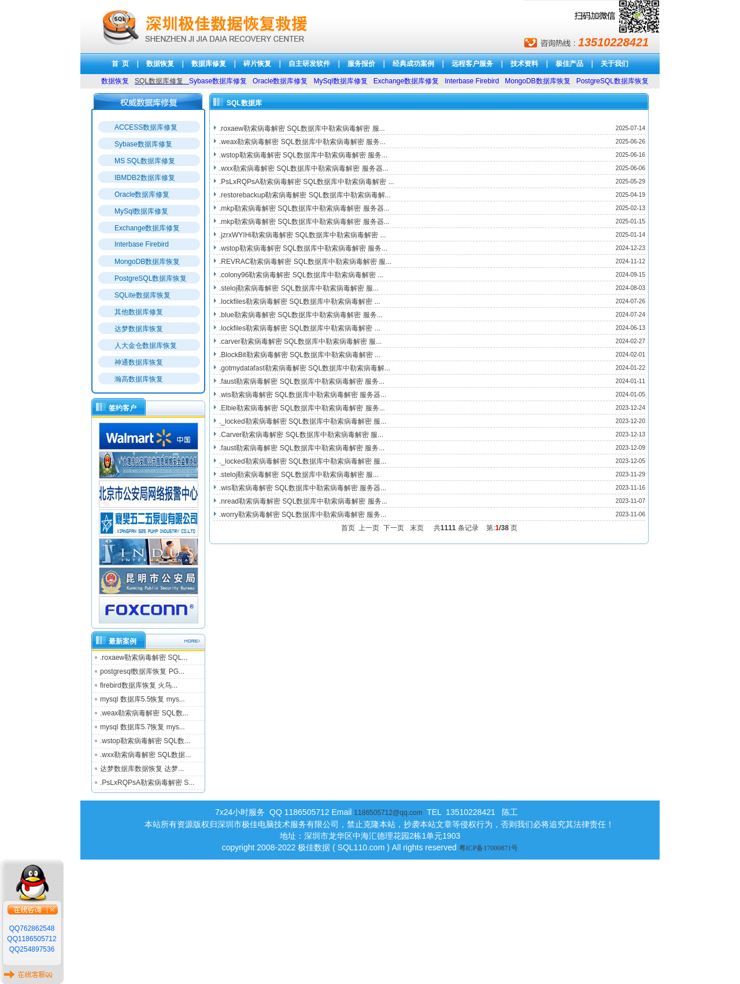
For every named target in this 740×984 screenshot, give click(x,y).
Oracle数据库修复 (141, 194)
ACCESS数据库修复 (145, 127)
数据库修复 (208, 64)
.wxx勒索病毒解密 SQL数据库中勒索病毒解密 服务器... (303, 168)
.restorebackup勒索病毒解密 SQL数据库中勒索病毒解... (305, 195)
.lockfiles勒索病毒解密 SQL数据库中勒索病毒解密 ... (299, 302)
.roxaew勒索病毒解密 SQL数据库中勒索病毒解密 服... (302, 128)
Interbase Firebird (141, 244)
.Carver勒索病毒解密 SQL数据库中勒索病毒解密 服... (301, 435)
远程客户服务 (472, 64)
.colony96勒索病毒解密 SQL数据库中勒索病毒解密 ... (301, 275)
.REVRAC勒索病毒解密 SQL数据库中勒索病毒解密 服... (305, 262)
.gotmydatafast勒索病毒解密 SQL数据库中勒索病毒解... (304, 368)
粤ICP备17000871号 (489, 848)
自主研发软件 (309, 64)
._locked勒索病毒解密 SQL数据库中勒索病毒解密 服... (302, 421)
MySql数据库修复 (141, 211)
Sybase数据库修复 (143, 144)
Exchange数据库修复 (147, 228)
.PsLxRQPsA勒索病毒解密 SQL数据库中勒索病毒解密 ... (306, 182)
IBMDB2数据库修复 (144, 178)
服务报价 (361, 64)
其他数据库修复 (138, 312)
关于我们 (614, 64)
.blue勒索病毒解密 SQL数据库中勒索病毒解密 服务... (301, 315)
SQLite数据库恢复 (142, 295)
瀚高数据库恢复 (138, 379)
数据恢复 (160, 64)
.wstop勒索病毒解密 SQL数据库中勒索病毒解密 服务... (303, 155)
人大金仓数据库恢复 (145, 346)
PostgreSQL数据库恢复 (150, 278)
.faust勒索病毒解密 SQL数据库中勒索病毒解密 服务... (301, 381)
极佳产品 (569, 64)
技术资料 (524, 64)
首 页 (121, 64)
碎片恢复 (257, 64)
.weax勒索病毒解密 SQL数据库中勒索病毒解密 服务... (302, 142)
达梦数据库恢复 (138, 329)
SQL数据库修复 (159, 81)
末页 (419, 528)
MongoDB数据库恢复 (147, 262)
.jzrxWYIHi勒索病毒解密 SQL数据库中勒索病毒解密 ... (302, 235)
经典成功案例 (413, 64)
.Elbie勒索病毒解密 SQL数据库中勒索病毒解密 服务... (302, 408)
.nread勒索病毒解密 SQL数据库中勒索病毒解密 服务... (303, 501)
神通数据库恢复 (138, 362)
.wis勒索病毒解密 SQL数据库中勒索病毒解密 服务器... (302, 395)
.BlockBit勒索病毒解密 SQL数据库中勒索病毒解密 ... (299, 355)
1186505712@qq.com (388, 813)
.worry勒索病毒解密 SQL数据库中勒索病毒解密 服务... (302, 515)
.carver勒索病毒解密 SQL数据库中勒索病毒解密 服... (300, 341)
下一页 (395, 528)
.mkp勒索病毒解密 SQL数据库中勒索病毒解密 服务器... (304, 208)
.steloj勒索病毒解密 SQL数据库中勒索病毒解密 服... (299, 288)
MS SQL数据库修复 (144, 161)
